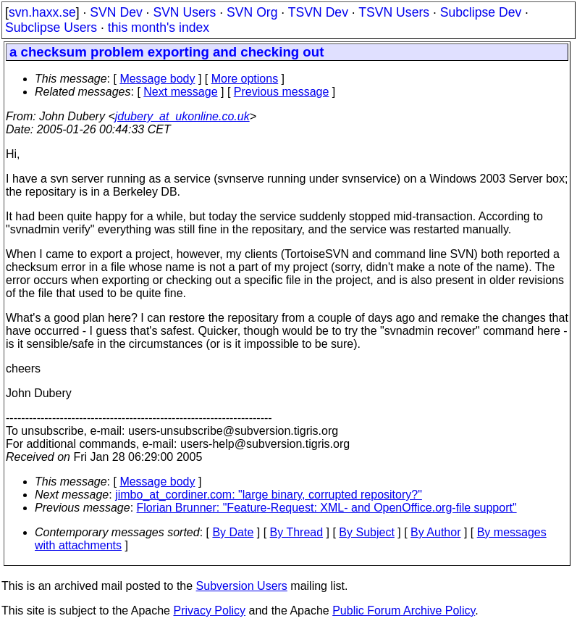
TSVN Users (393, 12)
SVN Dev (116, 12)
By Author (435, 532)
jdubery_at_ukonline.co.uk (182, 116)
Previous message (281, 92)
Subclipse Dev (480, 12)
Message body (157, 78)
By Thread (297, 532)
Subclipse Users (51, 27)
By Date (232, 532)
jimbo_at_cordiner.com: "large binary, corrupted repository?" (268, 494)
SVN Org (252, 12)
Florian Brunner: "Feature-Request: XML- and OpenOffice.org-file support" (327, 507)
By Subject (366, 532)
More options (245, 78)
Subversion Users (241, 586)
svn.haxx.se (42, 12)
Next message (180, 92)
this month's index (158, 27)
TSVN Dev (318, 12)
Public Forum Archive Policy (403, 610)
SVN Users (184, 12)
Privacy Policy (209, 610)
